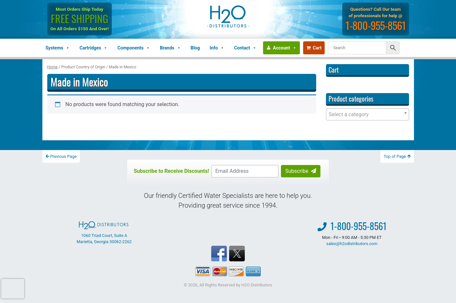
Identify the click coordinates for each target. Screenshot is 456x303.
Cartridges (94, 47)
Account (284, 47)
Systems (58, 47)
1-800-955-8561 (376, 25)
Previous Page (61, 156)
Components (133, 47)
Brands (170, 47)
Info (217, 47)
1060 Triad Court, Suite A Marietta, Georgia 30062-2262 (104, 232)
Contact (245, 47)
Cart (314, 47)
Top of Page (397, 156)
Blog (195, 47)
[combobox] (367, 114)
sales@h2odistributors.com (351, 243)
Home (52, 67)
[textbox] (367, 114)
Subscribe (300, 171)
